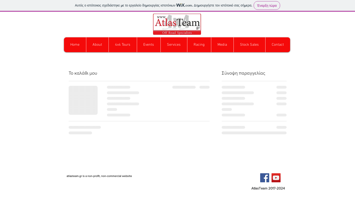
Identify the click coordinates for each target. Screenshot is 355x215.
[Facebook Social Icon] (264, 177)
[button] (123, 44)
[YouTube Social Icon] (276, 177)
